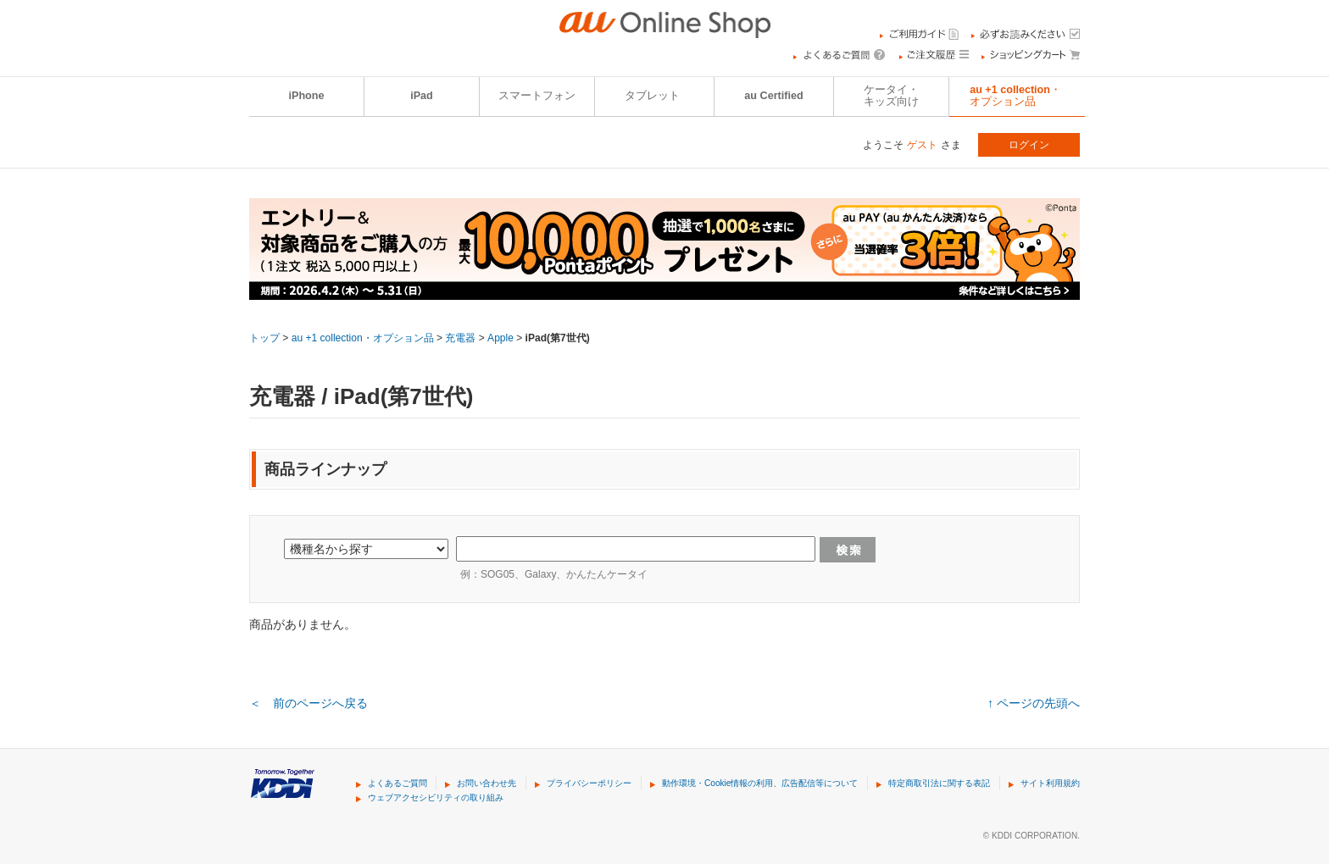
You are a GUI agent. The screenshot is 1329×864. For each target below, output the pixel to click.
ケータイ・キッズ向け (891, 96)
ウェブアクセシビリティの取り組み (435, 797)
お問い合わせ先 (486, 783)
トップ (264, 338)
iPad (421, 96)
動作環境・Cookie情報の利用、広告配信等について (760, 783)
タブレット (652, 96)
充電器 (460, 338)
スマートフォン (537, 96)
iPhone (307, 96)
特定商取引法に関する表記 (939, 783)
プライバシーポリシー (589, 783)
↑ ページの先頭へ (1033, 703)
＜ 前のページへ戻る (308, 703)
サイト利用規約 (1050, 783)
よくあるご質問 (397, 783)
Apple (500, 338)
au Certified (773, 96)
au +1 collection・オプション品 (1015, 96)
